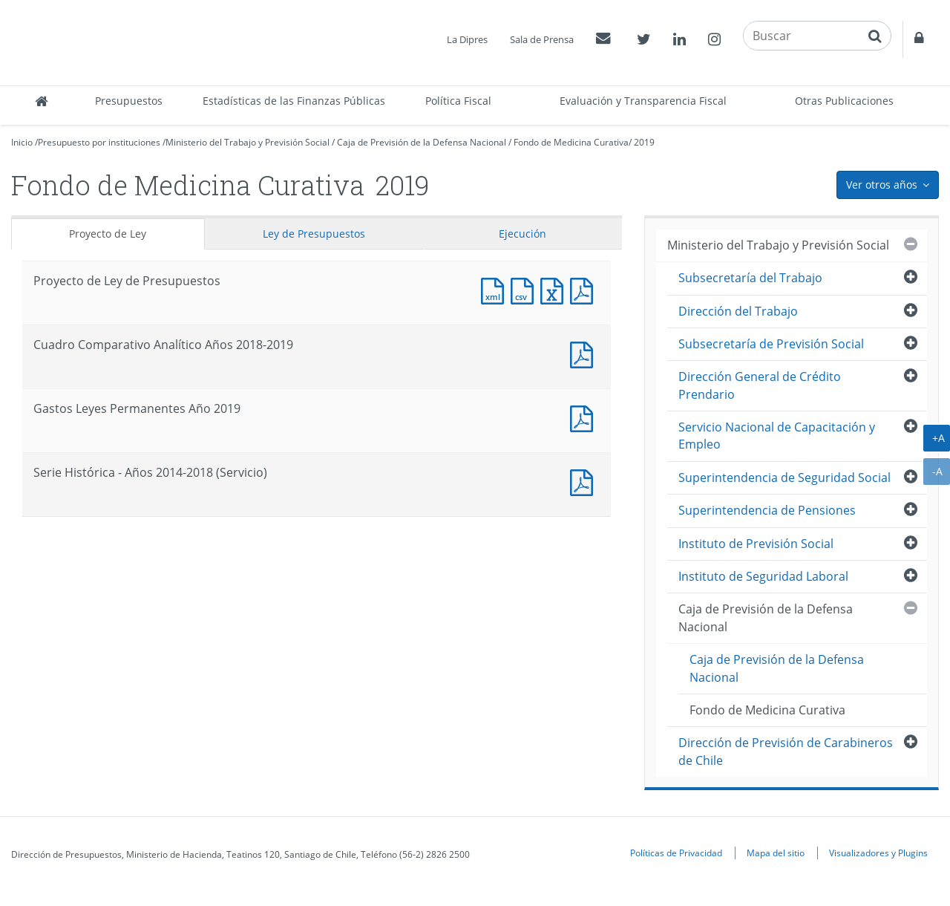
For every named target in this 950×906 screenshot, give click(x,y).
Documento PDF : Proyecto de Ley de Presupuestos (585, 289)
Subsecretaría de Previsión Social (771, 344)
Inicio (22, 142)
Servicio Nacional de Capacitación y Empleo (776, 435)
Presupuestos (129, 101)
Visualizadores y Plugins (878, 852)
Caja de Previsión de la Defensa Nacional (421, 142)
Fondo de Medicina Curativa (571, 142)
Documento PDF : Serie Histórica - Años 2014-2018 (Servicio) (585, 481)
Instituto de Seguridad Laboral (763, 576)
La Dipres (467, 39)
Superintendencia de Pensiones (767, 510)
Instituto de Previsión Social (755, 543)
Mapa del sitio (776, 852)
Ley (314, 233)
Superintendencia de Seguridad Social (784, 477)
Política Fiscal (458, 101)
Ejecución (522, 233)
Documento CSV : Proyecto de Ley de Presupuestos (525, 289)
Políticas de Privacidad (676, 852)
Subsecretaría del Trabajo (750, 278)
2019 (644, 142)
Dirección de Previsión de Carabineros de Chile (785, 751)
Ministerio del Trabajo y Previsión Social (248, 142)
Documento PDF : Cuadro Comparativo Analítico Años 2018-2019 (585, 353)
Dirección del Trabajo (738, 311)
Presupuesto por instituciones (99, 142)
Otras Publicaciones (844, 101)
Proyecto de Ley (107, 233)
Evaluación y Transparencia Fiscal (643, 101)
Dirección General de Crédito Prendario (759, 385)
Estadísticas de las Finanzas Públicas (294, 101)
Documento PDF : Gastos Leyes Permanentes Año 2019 (585, 417)
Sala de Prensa (542, 39)
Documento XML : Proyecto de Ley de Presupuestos (496, 289)
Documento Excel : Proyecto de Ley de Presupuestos (555, 289)
